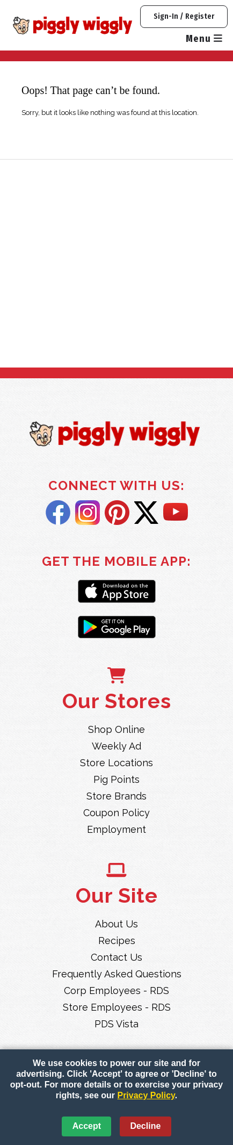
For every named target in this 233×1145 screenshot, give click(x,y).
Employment (116, 829)
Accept (86, 1125)
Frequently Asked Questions (116, 974)
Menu (204, 39)
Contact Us (116, 957)
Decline (145, 1125)
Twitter (146, 512)
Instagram (87, 512)
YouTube (175, 512)
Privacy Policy (145, 1095)
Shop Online (116, 729)
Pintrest (117, 512)
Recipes (116, 940)
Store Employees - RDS (117, 1007)
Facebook (58, 512)
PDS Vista (116, 1023)
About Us (116, 924)
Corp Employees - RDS (116, 990)
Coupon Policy (116, 812)
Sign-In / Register (184, 16)
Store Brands (116, 796)
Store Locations (116, 762)
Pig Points (116, 779)
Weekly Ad (116, 746)
